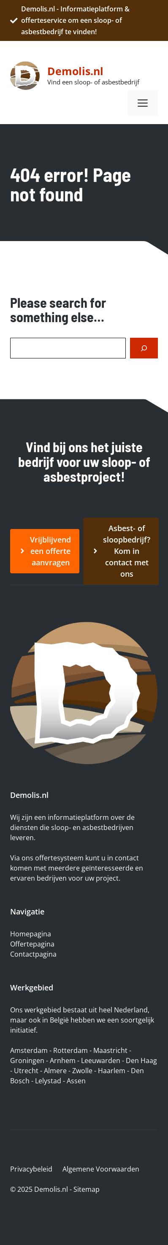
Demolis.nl (75, 71)
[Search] (144, 348)
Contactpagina (33, 954)
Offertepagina (32, 944)
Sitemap (86, 1189)
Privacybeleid (31, 1169)
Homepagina (30, 933)
